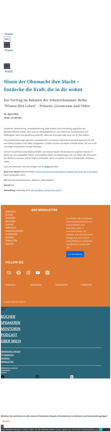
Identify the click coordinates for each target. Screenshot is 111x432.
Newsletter (7, 361)
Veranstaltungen (10, 351)
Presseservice (62, 284)
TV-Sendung (7, 355)
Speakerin (10, 322)
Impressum (10, 284)
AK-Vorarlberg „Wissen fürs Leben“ (46, 190)
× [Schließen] (2, 426)
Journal (5, 358)
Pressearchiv (86, 284)
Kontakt (4, 372)
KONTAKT (9, 243)
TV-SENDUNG (11, 234)
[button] (9, 34)
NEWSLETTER (11, 240)
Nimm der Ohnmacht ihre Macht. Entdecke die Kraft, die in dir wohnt (67, 171)
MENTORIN (10, 221)
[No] (103, 430)
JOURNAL (9, 237)
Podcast (9, 334)
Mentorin (10, 328)
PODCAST (9, 224)
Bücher (8, 316)
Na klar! (6, 421)
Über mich (11, 341)
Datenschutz (36, 284)
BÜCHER (9, 214)
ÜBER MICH (10, 227)
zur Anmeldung (75, 254)
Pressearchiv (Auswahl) (9, 368)
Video (47, 166)
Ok (101, 429)
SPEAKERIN (10, 218)
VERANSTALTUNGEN (14, 231)
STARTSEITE (10, 211)
